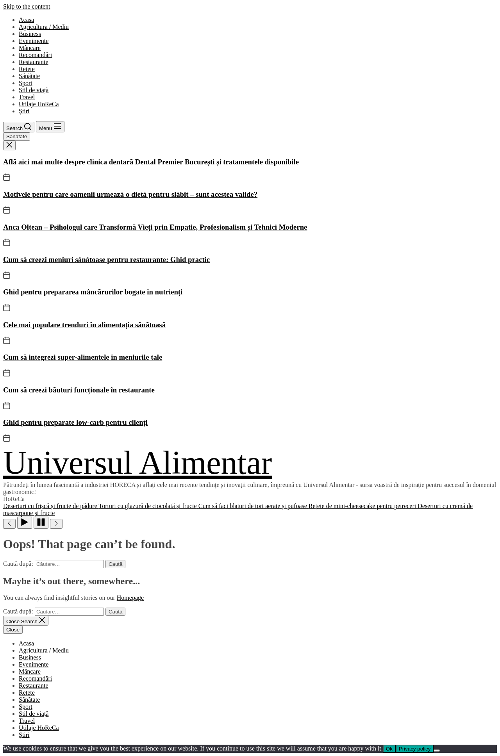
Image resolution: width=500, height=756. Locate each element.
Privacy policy (414, 749)
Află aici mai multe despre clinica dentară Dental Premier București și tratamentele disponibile (151, 162)
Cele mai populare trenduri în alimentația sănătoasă (84, 325)
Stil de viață (33, 90)
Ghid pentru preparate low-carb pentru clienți (75, 422)
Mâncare (30, 48)
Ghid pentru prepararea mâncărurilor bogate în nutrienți (92, 292)
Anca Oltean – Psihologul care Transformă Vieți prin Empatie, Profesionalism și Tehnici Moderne (155, 227)
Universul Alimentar (137, 462)
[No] (437, 750)
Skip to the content (26, 6)
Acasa (26, 19)
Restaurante (33, 62)
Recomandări (35, 55)
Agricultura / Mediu (44, 26)
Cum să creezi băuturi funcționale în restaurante (79, 390)
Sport (25, 83)
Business (30, 33)
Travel (27, 97)
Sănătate (29, 76)
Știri (24, 111)
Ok (389, 749)
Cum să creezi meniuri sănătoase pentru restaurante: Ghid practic (106, 259)
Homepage (130, 597)
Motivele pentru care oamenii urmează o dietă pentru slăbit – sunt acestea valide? (130, 194)
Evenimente (33, 40)
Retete (27, 69)
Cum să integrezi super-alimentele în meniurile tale (82, 357)
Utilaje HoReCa (39, 104)
